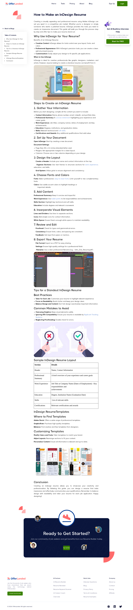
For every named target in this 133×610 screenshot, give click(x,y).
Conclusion (9, 61)
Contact (112, 585)
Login (122, 3)
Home (54, 4)
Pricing (72, 4)
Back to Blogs (8, 28)
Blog (90, 4)
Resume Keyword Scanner (62, 589)
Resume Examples (89, 597)
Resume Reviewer (59, 585)
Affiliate (112, 593)
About (82, 4)
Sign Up (112, 4)
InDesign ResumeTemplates (15, 58)
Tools (63, 4)
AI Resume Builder (59, 582)
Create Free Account (15, 593)
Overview (56, 597)
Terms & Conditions (90, 593)
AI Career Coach (59, 593)
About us (112, 582)
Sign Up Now (66, 547)
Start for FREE (118, 41)
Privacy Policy (88, 589)
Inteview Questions (90, 582)
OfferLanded (16, 606)
